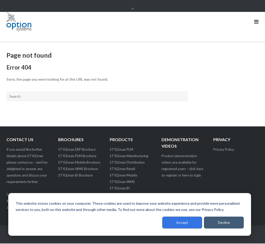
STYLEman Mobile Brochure (79, 163)
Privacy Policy (223, 150)
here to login (191, 176)
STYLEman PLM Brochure (77, 156)
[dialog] (129, 214)
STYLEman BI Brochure (75, 176)
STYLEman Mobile (123, 176)
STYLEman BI (120, 189)
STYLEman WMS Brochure (78, 169)
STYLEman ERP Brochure (76, 150)
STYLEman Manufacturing (129, 156)
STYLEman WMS (122, 182)
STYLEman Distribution (127, 163)
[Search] (97, 96)
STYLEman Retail (122, 169)
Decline (224, 222)
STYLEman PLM (121, 150)
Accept (182, 222)
